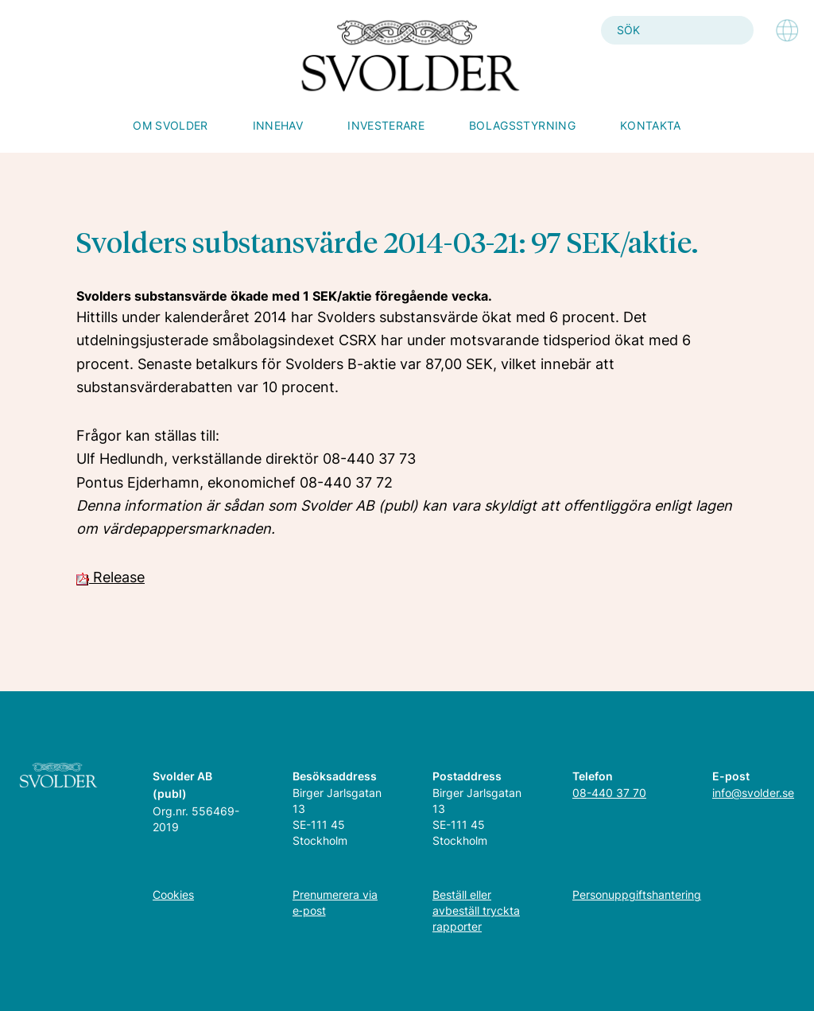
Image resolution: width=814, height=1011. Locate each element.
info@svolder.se (753, 792)
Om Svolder (170, 125)
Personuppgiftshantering (636, 894)
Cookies (173, 894)
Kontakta (650, 125)
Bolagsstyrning (522, 125)
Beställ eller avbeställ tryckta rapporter (476, 910)
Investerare (385, 125)
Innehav (278, 125)
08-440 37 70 (609, 792)
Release (110, 577)
